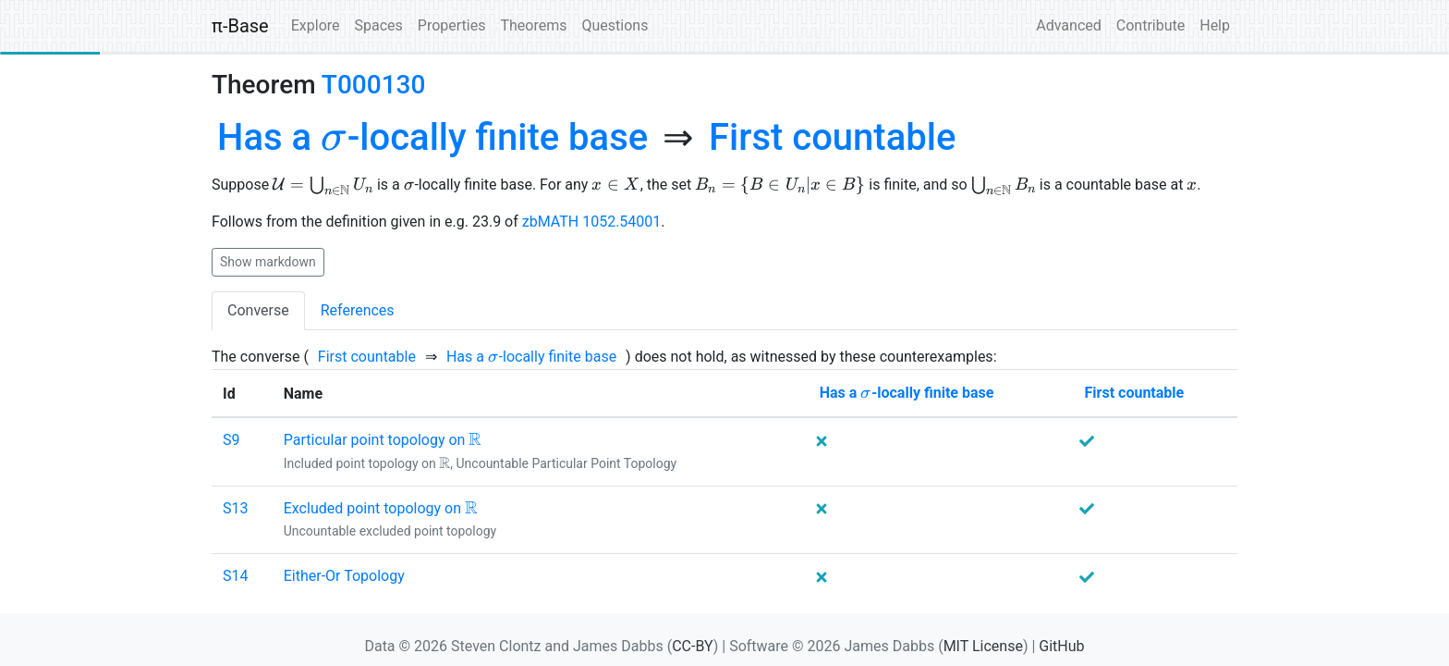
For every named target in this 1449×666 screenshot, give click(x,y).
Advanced (1069, 25)
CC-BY (692, 646)
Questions (614, 25)
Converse (258, 310)
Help (1214, 25)
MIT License (983, 646)
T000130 (374, 84)
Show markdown (268, 261)
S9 (231, 440)
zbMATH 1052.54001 (592, 221)
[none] (432, 137)
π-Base (240, 26)
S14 (235, 576)
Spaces (379, 25)
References (358, 310)
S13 (235, 508)
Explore (315, 25)
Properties (452, 25)
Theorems (533, 25)
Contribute (1150, 25)
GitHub (1061, 646)
